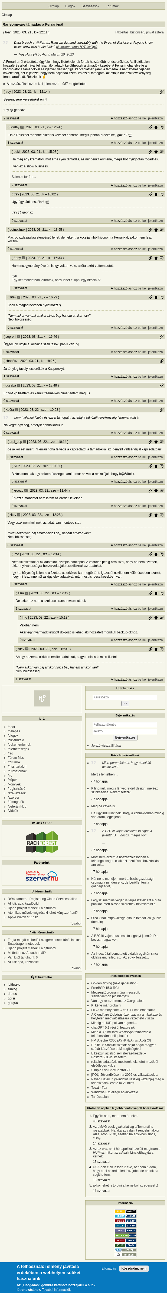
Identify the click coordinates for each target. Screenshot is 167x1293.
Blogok (70, 6)
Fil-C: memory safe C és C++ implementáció (123, 1010)
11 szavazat (101, 1191)
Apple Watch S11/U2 (23, 917)
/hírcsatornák (17, 771)
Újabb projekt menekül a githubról (32, 908)
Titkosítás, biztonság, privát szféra (139, 32)
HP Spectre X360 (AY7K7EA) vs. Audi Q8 (121, 1040)
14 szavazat (101, 1143)
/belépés (14, 731)
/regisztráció (16, 789)
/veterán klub (17, 806)
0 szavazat (19, 221)
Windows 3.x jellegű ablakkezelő (114, 1092)
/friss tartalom (17, 766)
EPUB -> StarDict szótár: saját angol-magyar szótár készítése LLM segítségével (123, 1047)
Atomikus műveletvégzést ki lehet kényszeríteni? (43, 913)
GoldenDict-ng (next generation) (114, 983)
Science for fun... (24, 177)
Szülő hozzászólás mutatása (161, 127)
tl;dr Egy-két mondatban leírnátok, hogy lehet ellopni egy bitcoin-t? (56, 278)
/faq (10, 753)
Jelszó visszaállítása (106, 745)
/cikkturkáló (16, 740)
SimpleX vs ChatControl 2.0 (111, 1070)
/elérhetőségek (18, 749)
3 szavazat (15, 142)
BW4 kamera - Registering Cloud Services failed (42, 899)
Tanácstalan (100, 1097)
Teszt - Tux (99, 1087)
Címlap (53, 6)
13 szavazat (101, 1162)
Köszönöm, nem (134, 1268)
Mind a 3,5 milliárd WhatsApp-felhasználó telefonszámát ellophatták (121, 1034)
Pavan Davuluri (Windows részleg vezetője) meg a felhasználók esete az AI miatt (127, 1081)
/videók (13, 811)
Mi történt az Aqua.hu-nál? (27, 953)
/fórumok (14, 762)
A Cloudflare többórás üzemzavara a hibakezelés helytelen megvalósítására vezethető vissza (126, 1016)
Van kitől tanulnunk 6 (23, 957)
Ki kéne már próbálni (106, 1005)
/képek (12, 780)
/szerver (13, 797)
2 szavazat (11, 118)
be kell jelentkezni (46, 84)
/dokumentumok (19, 744)
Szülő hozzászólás (156, 127)
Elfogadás (108, 1268)
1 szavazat (11, 376)
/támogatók (16, 802)
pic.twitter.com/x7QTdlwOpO (76, 47)
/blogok (13, 735)
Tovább (75, 923)
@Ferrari (42, 42)
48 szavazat (101, 1121)
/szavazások (17, 793)
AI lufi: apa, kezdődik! (23, 903)
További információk (56, 1290)
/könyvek (14, 784)
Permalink (161, 92)
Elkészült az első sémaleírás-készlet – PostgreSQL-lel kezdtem (118, 1055)
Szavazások (90, 6)
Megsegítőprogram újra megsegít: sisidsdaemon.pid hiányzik (115, 994)
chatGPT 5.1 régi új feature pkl (113, 1027)
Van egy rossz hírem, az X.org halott (117, 1001)
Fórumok (112, 6)
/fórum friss (16, 758)
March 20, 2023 (62, 54)
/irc (10, 775)
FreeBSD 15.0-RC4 (105, 988)
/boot (11, 727)
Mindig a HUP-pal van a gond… (114, 1023)
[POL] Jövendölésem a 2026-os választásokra (124, 1075)
